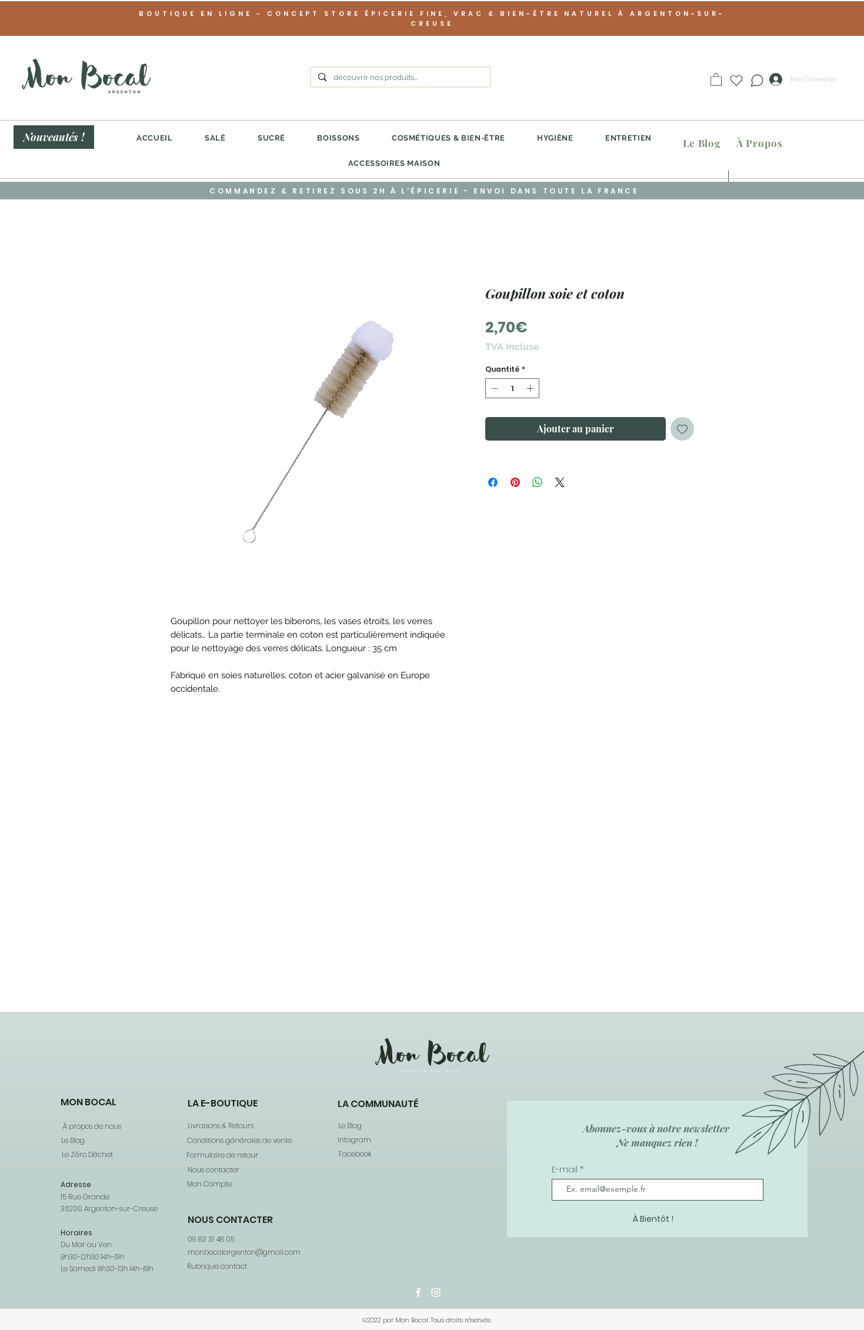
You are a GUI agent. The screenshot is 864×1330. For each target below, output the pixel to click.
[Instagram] (436, 1292)
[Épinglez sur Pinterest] (515, 482)
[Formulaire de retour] (222, 1155)
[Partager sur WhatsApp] (538, 482)
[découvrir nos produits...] (399, 78)
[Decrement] (493, 388)
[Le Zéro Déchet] (87, 1155)
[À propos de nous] (91, 1126)
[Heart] (736, 80)
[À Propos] (759, 143)
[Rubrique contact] (216, 1266)
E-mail (566, 1169)
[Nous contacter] (213, 1170)
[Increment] (531, 388)
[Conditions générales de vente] (239, 1140)
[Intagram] (353, 1140)
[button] (716, 79)
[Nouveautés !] (54, 137)
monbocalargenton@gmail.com (244, 1252)
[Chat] (757, 80)
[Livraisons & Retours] (220, 1126)
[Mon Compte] (209, 1184)
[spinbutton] (512, 388)
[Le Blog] (702, 143)
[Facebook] (354, 1154)
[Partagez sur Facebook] (493, 482)
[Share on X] (560, 482)
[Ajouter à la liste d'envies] (682, 429)
